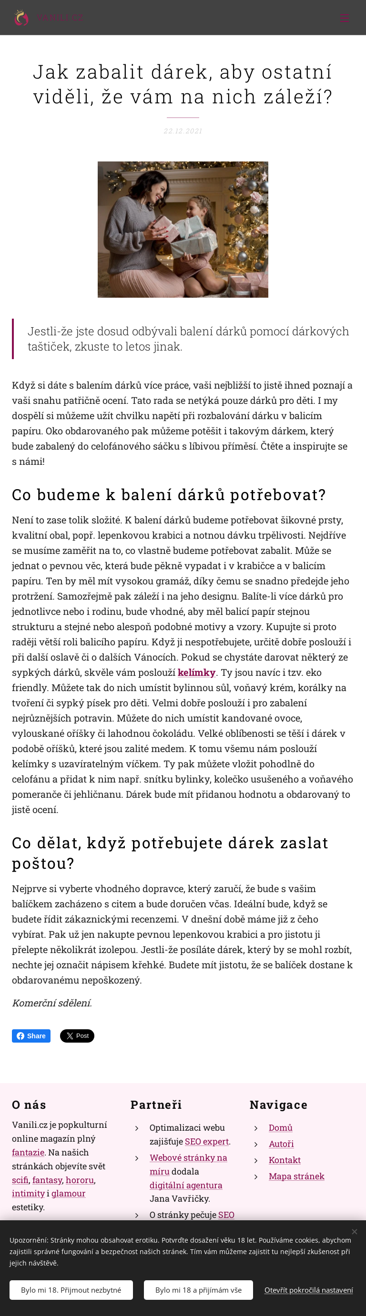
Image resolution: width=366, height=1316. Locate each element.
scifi (20, 1179)
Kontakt (285, 1159)
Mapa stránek (297, 1176)
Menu (344, 18)
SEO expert (207, 1141)
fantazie (28, 1152)
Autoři (281, 1143)
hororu (80, 1179)
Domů (281, 1127)
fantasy (47, 1179)
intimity (28, 1193)
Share (31, 1036)
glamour (68, 1193)
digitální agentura (186, 1184)
